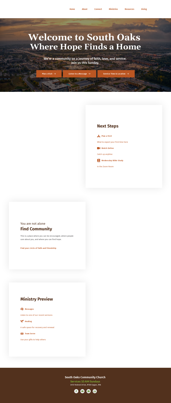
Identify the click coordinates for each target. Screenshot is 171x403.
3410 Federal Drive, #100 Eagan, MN (85, 385)
